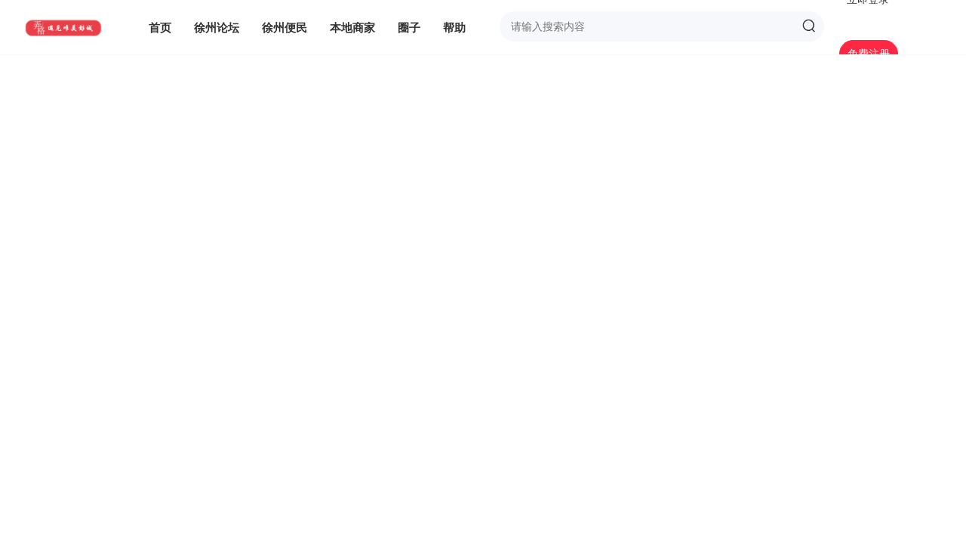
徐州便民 (284, 27)
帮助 (454, 27)
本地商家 (352, 27)
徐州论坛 (216, 27)
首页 (160, 27)
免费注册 (869, 53)
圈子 (409, 27)
